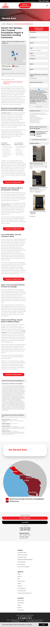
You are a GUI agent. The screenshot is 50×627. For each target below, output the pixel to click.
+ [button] (24, 60)
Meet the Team (21, 581)
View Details (38, 136)
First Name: (33, 32)
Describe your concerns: (36, 82)
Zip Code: (32, 58)
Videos (19, 605)
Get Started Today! (38, 106)
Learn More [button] (29, 624)
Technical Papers (21, 588)
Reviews (20, 607)
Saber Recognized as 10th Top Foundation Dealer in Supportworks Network (38, 163)
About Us (20, 576)
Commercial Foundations (23, 566)
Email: (32, 69)
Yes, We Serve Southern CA (30, 1)
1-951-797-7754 (25, 530)
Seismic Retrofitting (22, 554)
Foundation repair (5, 112)
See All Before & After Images (39, 139)
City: (31, 48)
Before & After (21, 600)
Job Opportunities (22, 590)
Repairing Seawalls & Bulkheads (25, 559)
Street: (32, 42)
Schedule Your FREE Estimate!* (14, 182)
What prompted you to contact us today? (39, 75)
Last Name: (33, 37)
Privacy (34, 102)
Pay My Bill (25, 522)
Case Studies (21, 602)
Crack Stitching (21, 564)
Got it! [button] (43, 624)
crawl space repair (5, 204)
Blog (19, 574)
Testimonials (20, 610)
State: (32, 53)
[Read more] (38, 191)
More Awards (32, 216)
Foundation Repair (22, 552)
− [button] (24, 62)
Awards (19, 583)
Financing (20, 586)
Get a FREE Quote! (25, 518)
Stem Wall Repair (22, 562)
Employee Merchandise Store (25, 593)
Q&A (19, 578)
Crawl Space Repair (22, 557)
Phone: (32, 64)
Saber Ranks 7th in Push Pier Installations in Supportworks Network (38, 188)
